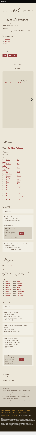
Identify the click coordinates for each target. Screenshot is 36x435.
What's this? (8, 214)
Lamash (19, 189)
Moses (7, 183)
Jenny (7, 295)
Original (18, 68)
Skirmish (8, 293)
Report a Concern (18, 414)
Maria (7, 197)
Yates (18, 167)
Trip (7, 189)
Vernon (18, 285)
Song (6, 43)
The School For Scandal (15, 152)
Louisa (8, 299)
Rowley (8, 181)
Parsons (19, 179)
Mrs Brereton (20, 197)
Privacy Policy (6, 416)
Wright (18, 291)
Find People (22, 416)
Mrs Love (19, 297)
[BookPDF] (18, 103)
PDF (9, 68)
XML (10, 55)
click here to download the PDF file (12, 86)
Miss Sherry (20, 199)
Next (31, 103)
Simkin (8, 289)
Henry (7, 285)
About (14, 416)
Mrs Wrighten (20, 295)
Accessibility (5, 414)
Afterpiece (7, 41)
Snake (7, 185)
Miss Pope (19, 193)
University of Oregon (9, 419)
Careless (8, 187)
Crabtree (8, 179)
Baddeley (19, 183)
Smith (18, 191)
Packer (18, 185)
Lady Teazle (9, 203)
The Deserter (12, 269)
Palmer (18, 171)
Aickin (18, 181)
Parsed (17, 72)
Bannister (19, 287)
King (18, 163)
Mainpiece (7, 39)
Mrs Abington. (20, 203)
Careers (28, 414)
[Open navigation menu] (2, 1)
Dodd (18, 175)
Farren (18, 187)
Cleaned (26, 68)
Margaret (8, 297)
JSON (5, 55)
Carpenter (19, 289)
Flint (7, 291)
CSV (15, 55)
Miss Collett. (20, 299)
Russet (8, 287)
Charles (8, 191)
